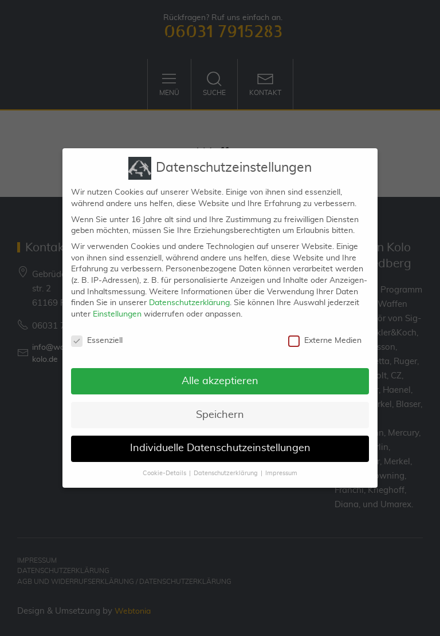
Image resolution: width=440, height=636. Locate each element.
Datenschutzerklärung (189, 295)
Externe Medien (325, 332)
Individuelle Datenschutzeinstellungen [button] (220, 440)
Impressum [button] (281, 465)
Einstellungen (117, 306)
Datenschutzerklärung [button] (226, 465)
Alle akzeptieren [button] (220, 373)
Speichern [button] (220, 406)
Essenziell (97, 332)
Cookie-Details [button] (164, 465)
